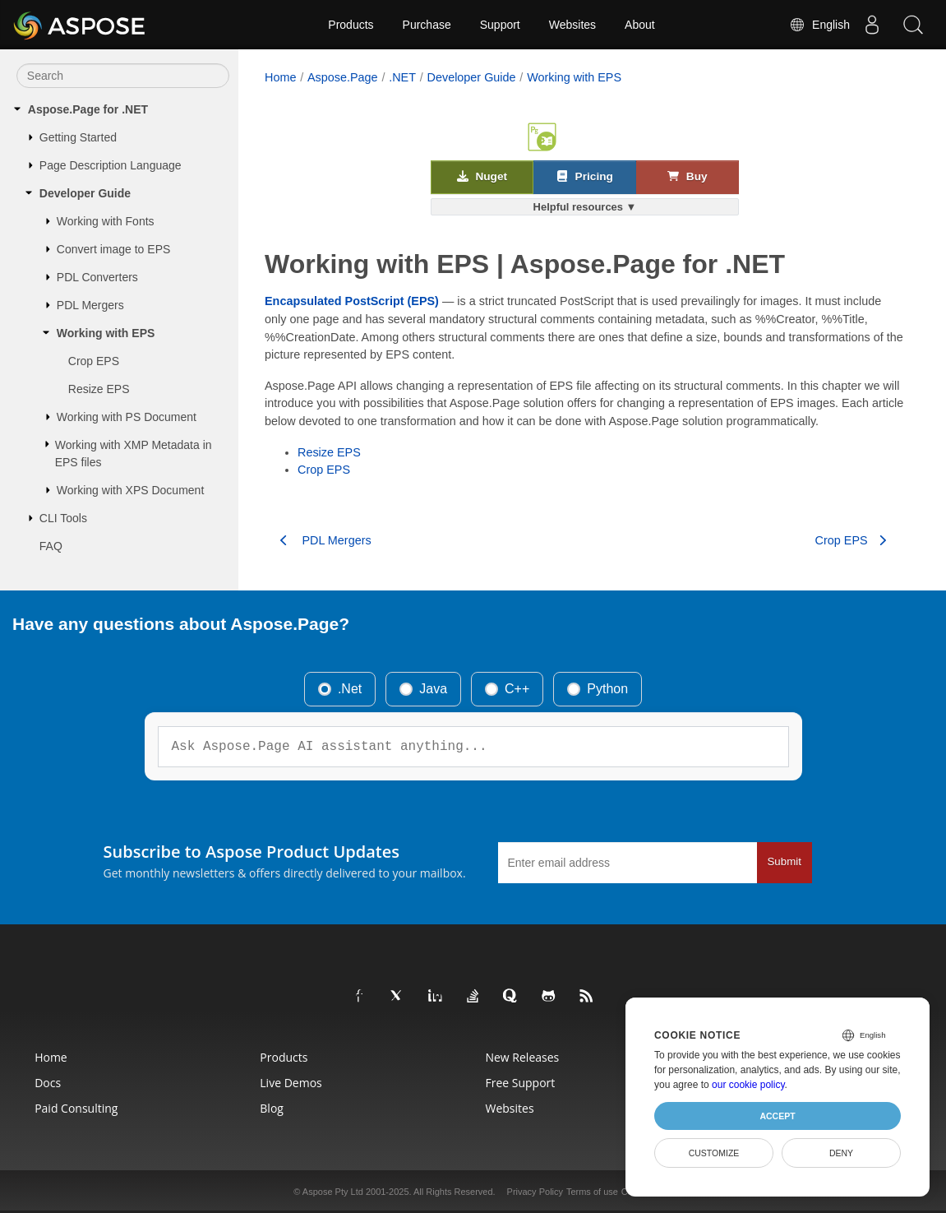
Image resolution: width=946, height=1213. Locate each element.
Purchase (427, 24)
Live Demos (290, 1082)
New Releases (522, 1057)
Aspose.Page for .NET (88, 109)
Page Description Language (110, 165)
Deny (841, 1153)
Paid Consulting (76, 1108)
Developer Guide (85, 193)
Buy (687, 176)
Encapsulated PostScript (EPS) (352, 301)
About (640, 24)
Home (280, 77)
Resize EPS (99, 389)
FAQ (50, 546)
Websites (572, 24)
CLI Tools (63, 518)
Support (500, 24)
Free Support (520, 1082)
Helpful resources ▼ (585, 207)
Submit (784, 861)
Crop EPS (93, 361)
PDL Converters (97, 277)
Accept (777, 1116)
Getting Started (78, 137)
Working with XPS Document (130, 490)
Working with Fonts (106, 221)
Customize (714, 1153)
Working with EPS (106, 333)
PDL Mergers (90, 305)
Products (350, 24)
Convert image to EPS (114, 249)
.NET (402, 77)
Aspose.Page (342, 77)
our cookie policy (748, 1084)
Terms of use (592, 1192)
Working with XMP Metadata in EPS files (133, 453)
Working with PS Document (126, 417)
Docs (48, 1082)
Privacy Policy (535, 1192)
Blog (272, 1108)
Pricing (584, 176)
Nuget (482, 176)
